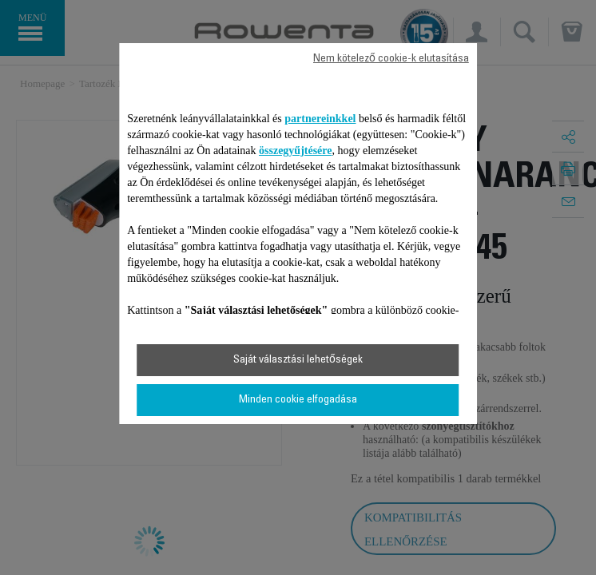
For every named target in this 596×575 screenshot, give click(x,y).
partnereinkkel (320, 119)
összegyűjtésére (295, 151)
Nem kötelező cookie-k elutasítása (391, 59)
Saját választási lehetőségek (298, 360)
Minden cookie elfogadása (298, 400)
